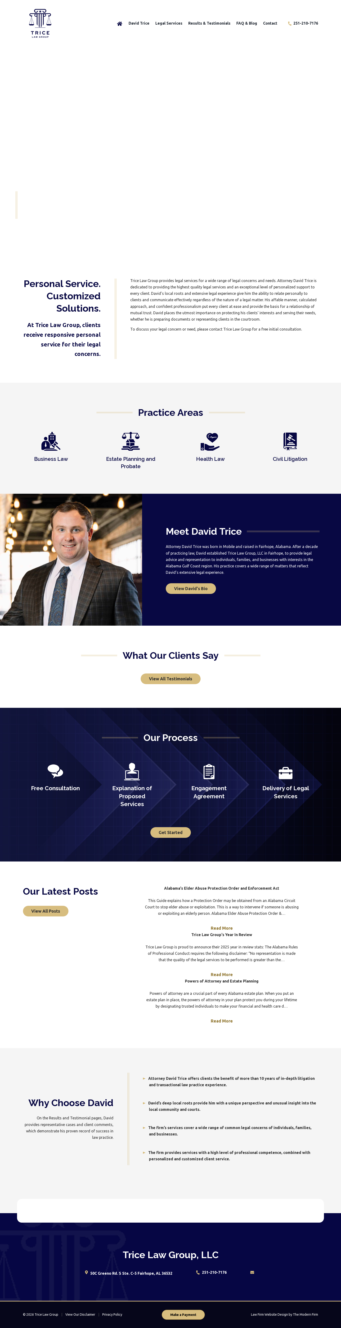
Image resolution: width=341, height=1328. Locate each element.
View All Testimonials (170, 678)
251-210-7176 (305, 23)
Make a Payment (183, 1315)
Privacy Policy (112, 1314)
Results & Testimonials (209, 23)
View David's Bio (191, 588)
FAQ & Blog (246, 23)
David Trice (139, 23)
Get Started (171, 832)
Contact (270, 23)
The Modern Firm (305, 1314)
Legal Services (168, 23)
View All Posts (45, 911)
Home (120, 23)
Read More (222, 928)
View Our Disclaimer (80, 1314)
